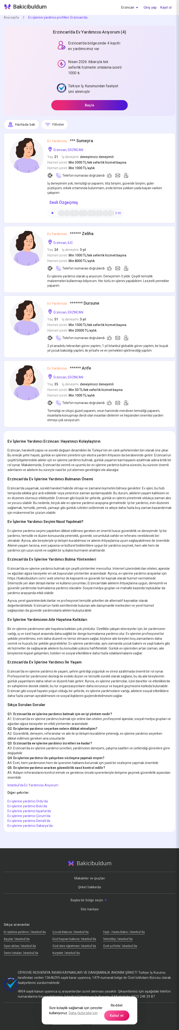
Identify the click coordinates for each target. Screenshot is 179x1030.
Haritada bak (21, 124)
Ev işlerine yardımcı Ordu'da (27, 801)
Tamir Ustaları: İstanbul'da (21, 953)
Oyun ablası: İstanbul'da (20, 946)
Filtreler (54, 124)
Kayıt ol (166, 7)
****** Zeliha (70, 233)
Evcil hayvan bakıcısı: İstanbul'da (74, 939)
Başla (89, 105)
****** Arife (69, 368)
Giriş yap (150, 7)
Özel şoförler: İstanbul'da (120, 946)
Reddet (117, 1005)
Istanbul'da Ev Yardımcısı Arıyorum (32, 785)
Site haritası (90, 909)
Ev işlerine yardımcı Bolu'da (27, 806)
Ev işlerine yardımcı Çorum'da (28, 816)
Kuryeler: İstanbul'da (66, 953)
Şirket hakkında (89, 887)
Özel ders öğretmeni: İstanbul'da (74, 946)
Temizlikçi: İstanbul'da (118, 939)
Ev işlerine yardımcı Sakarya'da (30, 826)
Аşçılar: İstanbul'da (17, 939)
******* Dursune (73, 303)
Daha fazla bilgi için (83, 1013)
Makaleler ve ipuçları (89, 878)
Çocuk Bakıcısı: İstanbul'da (70, 932)
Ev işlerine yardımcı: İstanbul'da (25, 932)
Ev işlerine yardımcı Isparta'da (29, 811)
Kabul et (117, 1015)
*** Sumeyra (70, 140)
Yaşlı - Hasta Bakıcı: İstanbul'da (124, 932)
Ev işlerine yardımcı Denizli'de (28, 821)
